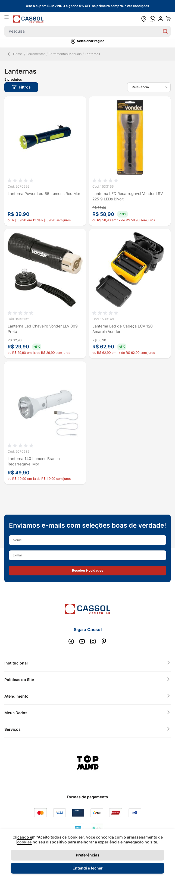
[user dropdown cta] (161, 19)
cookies (24, 842)
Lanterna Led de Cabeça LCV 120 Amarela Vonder (122, 329)
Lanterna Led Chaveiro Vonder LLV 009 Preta (43, 329)
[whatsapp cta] (152, 19)
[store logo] (28, 19)
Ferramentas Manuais (65, 54)
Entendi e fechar (88, 868)
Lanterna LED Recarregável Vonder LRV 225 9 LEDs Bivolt (127, 196)
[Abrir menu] (8, 18)
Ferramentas (35, 54)
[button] (87, 41)
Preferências (87, 855)
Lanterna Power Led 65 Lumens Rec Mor (44, 193)
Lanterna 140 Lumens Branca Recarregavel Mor (34, 461)
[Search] (165, 31)
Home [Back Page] (14, 54)
